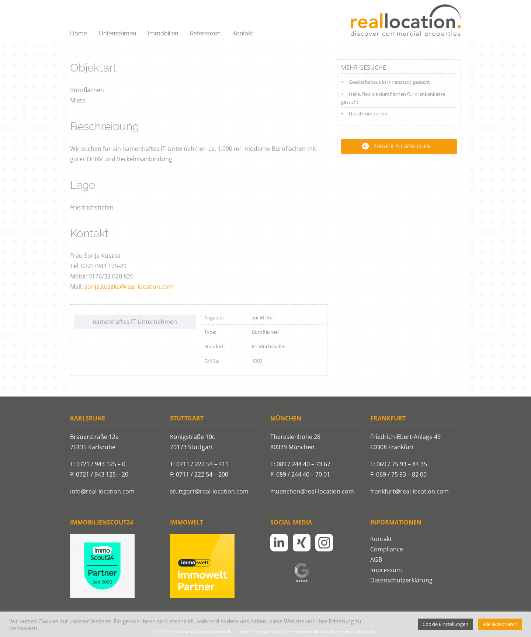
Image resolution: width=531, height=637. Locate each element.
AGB (376, 559)
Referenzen (205, 33)
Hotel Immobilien (368, 113)
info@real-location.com (102, 491)
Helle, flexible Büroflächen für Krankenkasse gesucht (393, 98)
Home (78, 33)
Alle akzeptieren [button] (500, 624)
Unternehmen (117, 33)
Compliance (386, 549)
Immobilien (163, 33)
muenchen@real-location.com (312, 491)
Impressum (386, 570)
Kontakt (242, 33)
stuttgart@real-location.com (209, 491)
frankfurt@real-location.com (409, 491)
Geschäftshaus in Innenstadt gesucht (389, 82)
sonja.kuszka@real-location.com (129, 287)
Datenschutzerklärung (401, 580)
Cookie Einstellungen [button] (445, 624)
